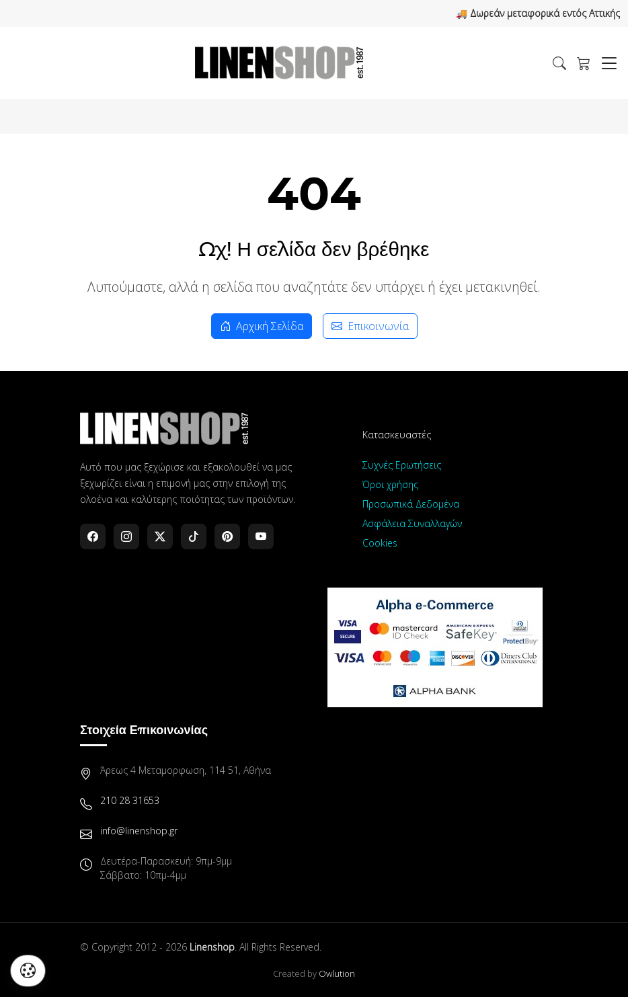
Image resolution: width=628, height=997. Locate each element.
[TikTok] (193, 536)
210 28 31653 (129, 800)
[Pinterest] (227, 536)
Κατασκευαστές (396, 434)
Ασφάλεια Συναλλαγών (412, 523)
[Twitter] (160, 536)
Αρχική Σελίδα (261, 326)
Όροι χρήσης (390, 484)
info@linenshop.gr (139, 830)
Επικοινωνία (370, 326)
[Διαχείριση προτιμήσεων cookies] (28, 971)
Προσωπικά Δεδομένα (410, 503)
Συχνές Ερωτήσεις (401, 464)
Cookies (379, 542)
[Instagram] (126, 536)
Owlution (337, 973)
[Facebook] (93, 536)
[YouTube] (261, 536)
